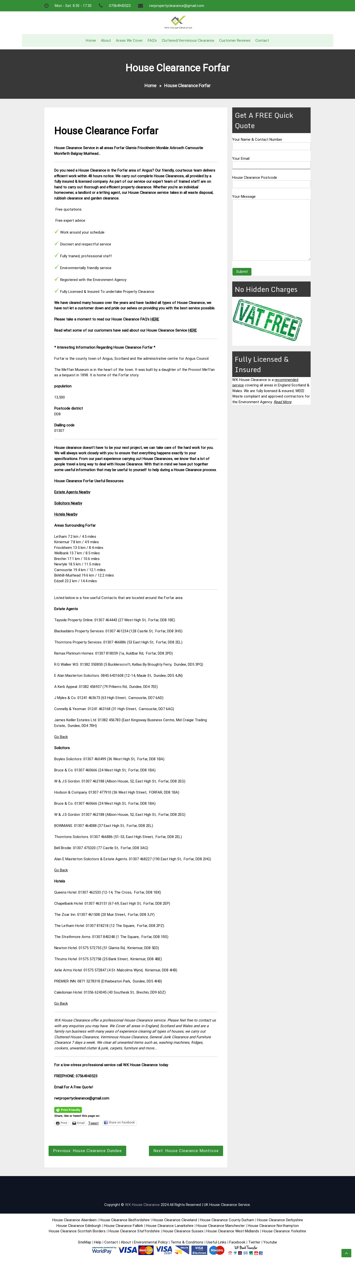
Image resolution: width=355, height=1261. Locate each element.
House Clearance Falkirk (123, 1225)
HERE (154, 319)
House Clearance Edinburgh (78, 1225)
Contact (262, 40)
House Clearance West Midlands (232, 1231)
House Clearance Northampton (273, 1225)
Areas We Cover (129, 40)
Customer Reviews (234, 40)
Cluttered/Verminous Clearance (188, 40)
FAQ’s (152, 40)
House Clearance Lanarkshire (170, 1225)
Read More (282, 402)
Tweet (93, 1123)
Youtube (270, 1242)
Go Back (61, 737)
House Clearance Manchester (220, 1225)
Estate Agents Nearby (72, 492)
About (106, 40)
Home (91, 40)
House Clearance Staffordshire (134, 1231)
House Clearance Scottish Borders (77, 1231)
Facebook (237, 1242)
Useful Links (216, 1242)
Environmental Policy (151, 1242)
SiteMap (84, 1242)
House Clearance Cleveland (175, 1220)
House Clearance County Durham (227, 1220)
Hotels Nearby (65, 514)
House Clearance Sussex (183, 1231)
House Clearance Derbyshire (280, 1220)
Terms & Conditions (187, 1242)
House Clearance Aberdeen (74, 1220)
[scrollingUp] (346, 1253)
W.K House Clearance (142, 1204)
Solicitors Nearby (68, 503)
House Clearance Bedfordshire (125, 1220)
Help (97, 1242)
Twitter (254, 1242)
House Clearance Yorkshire (284, 1231)
